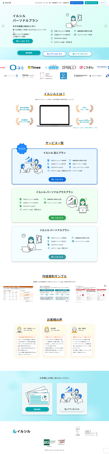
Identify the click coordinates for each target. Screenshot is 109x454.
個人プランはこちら (91, 3)
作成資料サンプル (57, 3)
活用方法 (78, 429)
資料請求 (28, 52)
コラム (77, 431)
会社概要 (88, 431)
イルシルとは (38, 3)
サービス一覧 (47, 3)
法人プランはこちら (76, 3)
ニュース (78, 427)
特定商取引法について (91, 433)
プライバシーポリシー (91, 435)
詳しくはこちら (54, 178)
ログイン (103, 3)
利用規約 (78, 435)
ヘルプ (77, 433)
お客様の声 (66, 3)
